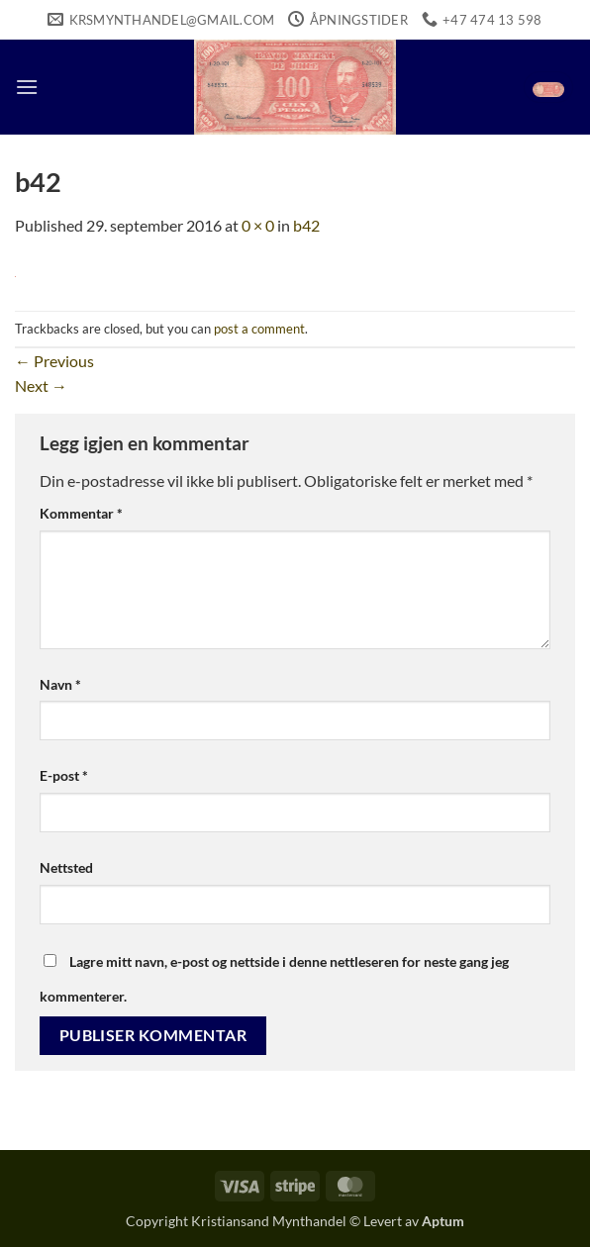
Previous (54, 360)
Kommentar (81, 513)
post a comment (259, 328)
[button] (27, 86)
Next (41, 385)
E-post (64, 775)
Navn (60, 684)
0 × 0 (258, 225)
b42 (306, 225)
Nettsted (66, 867)
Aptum (443, 1220)
